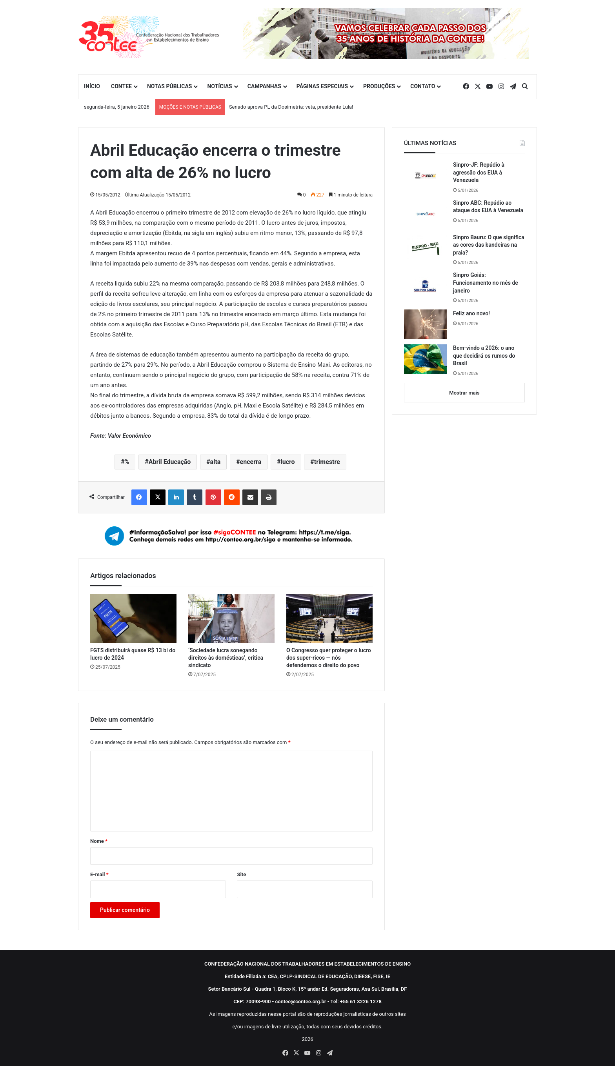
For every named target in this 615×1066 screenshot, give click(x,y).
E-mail (99, 874)
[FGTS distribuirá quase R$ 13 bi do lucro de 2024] (133, 618)
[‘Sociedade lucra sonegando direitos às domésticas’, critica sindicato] (231, 618)
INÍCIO (92, 86)
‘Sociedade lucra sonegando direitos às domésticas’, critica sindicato (225, 657)
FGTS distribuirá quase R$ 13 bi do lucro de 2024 (132, 654)
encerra (251, 462)
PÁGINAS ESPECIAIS (322, 86)
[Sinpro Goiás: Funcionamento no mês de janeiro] (425, 285)
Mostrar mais (464, 393)
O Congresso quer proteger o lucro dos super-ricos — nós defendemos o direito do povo (328, 657)
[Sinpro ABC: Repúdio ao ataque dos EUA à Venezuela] (425, 213)
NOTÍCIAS (219, 86)
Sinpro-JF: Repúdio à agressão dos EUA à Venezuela (478, 172)
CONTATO (422, 86)
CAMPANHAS (264, 86)
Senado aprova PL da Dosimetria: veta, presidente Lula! (291, 107)
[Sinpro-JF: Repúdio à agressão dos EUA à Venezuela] (425, 175)
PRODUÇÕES (379, 86)
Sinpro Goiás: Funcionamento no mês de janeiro (485, 282)
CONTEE (121, 86)
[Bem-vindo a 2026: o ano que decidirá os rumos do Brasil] (425, 359)
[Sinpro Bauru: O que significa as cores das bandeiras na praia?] (425, 248)
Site (241, 874)
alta (215, 462)
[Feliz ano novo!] (425, 324)
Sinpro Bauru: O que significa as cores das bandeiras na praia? (488, 245)
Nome (98, 841)
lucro (287, 462)
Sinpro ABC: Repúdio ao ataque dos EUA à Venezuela (488, 207)
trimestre (327, 462)
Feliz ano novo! (471, 313)
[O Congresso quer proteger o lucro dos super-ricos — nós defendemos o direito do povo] (329, 618)
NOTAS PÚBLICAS (169, 86)
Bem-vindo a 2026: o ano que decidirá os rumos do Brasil (484, 355)
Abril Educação (170, 462)
